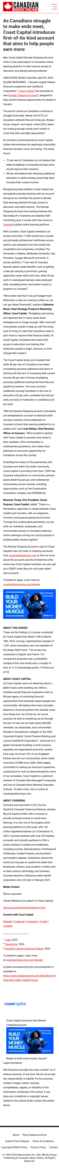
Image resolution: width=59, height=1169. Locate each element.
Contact (53, 1147)
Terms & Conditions (43, 1141)
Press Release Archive (34, 1134)
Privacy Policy (38, 1147)
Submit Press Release (17, 1141)
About (16, 1134)
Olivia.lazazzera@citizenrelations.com (24, 907)
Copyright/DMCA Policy (14, 1147)
